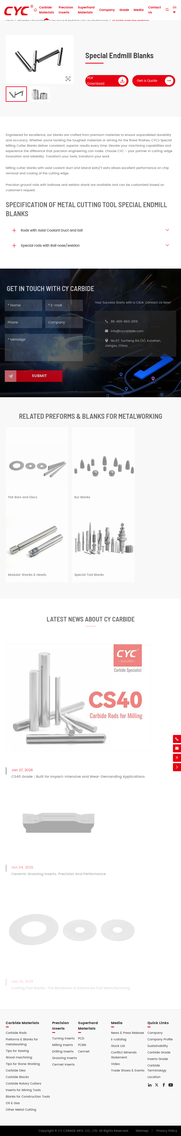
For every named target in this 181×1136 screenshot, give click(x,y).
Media (139, 9)
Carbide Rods (16, 1032)
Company (107, 9)
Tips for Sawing (17, 1050)
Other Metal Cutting (21, 1109)
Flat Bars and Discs (22, 500)
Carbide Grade (158, 1052)
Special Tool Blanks (89, 577)
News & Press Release (127, 1032)
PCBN (82, 1045)
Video (115, 1064)
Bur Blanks (82, 500)
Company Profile (160, 1039)
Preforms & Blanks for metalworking (22, 1042)
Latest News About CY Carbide (91, 622)
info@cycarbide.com (130, 331)
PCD (81, 1038)
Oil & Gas (13, 1103)
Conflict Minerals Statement (124, 1055)
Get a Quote (155, 81)
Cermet (84, 1051)
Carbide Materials (46, 10)
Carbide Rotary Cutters (23, 1083)
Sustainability (157, 1045)
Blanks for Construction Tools (28, 1096)
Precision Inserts (66, 10)
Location (153, 1077)
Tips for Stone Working (23, 1064)
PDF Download (107, 80)
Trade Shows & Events (127, 1070)
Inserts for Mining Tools (23, 1090)
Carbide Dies (16, 1070)
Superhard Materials (86, 10)
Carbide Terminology (156, 1068)
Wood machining (19, 1057)
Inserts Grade (157, 1059)
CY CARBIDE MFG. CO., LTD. (78, 1130)
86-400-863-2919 (127, 321)
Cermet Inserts (63, 1064)
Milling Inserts (62, 1045)
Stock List (118, 1045)
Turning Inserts (63, 1038)
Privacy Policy (166, 1130)
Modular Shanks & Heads (27, 577)
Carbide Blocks (17, 1077)
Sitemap (142, 1130)
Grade (124, 9)
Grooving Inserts (64, 1058)
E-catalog (118, 1039)
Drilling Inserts (62, 1051)
